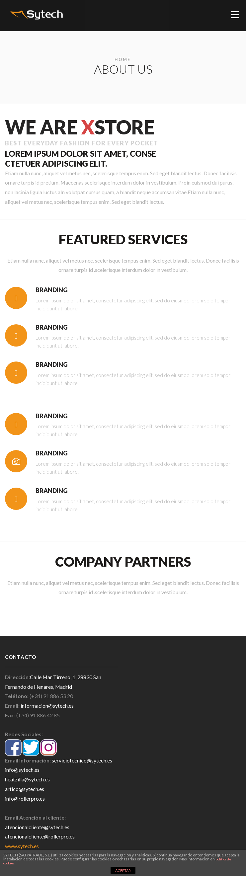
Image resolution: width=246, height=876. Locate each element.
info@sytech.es (22, 769)
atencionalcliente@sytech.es (37, 827)
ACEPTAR (123, 870)
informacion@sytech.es (47, 705)
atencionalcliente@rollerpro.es (40, 836)
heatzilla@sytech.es (27, 779)
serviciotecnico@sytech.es (82, 760)
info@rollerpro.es (25, 798)
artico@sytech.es (24, 789)
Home (122, 59)
